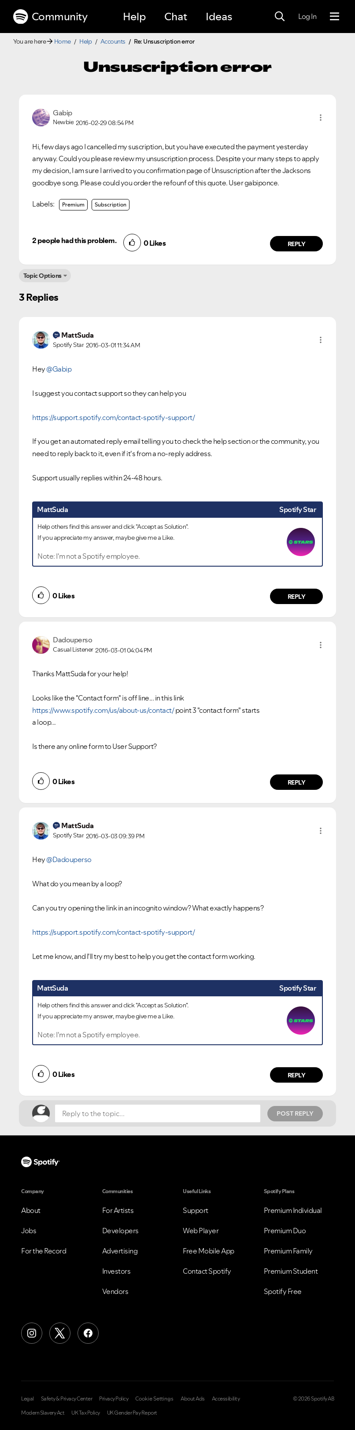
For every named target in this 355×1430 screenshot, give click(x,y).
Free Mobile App (208, 1251)
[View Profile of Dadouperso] (72, 640)
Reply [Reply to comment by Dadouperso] (297, 782)
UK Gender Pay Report (132, 1412)
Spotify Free (283, 1291)
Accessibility (226, 1398)
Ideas (219, 16)
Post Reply (295, 1113)
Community (50, 16)
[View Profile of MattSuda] (77, 335)
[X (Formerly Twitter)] (59, 1333)
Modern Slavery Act (42, 1412)
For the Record (43, 1251)
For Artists (118, 1210)
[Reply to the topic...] (157, 1113)
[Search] (279, 16)
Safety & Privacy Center (66, 1398)
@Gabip (58, 369)
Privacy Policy (113, 1398)
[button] (320, 117)
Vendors (115, 1291)
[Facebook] (88, 1333)
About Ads (193, 1398)
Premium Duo (285, 1230)
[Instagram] (31, 1333)
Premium (73, 204)
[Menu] (334, 17)
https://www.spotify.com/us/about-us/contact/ (103, 710)
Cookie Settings (154, 1398)
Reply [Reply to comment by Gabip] (297, 244)
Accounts (113, 41)
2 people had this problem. (74, 240)
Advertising (120, 1251)
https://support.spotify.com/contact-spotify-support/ (113, 417)
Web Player (200, 1230)
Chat (175, 16)
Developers (120, 1230)
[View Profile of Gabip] (62, 113)
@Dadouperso (69, 859)
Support (195, 1210)
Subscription (110, 204)
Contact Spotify (207, 1271)
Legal (27, 1398)
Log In (307, 16)
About (31, 1210)
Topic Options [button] (42, 275)
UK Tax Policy (85, 1412)
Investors (116, 1271)
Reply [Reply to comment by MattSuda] (297, 596)
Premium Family (288, 1251)
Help (134, 16)
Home (62, 41)
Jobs (28, 1230)
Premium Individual (293, 1210)
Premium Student (291, 1271)
